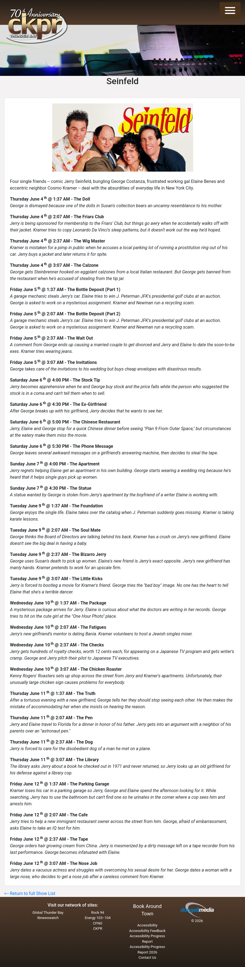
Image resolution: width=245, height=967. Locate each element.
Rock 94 (97, 912)
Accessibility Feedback (147, 931)
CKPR (97, 928)
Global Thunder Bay (47, 912)
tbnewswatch (48, 918)
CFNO (97, 923)
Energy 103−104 (98, 918)
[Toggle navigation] (230, 10)
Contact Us (147, 957)
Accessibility (147, 925)
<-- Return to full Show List (29, 893)
